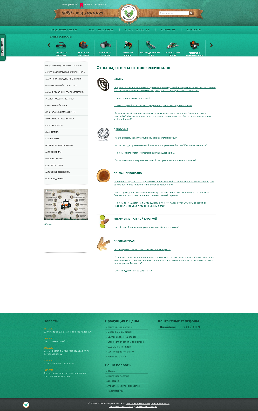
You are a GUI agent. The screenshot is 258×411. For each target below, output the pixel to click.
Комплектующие (101, 29)
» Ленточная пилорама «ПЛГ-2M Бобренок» (65, 72)
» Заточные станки (116, 356)
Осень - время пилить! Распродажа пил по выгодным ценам (67, 352)
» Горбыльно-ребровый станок (59, 119)
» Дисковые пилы (53, 152)
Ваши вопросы (61, 36)
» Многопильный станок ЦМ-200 (60, 112)
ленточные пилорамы (138, 403)
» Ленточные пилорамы (119, 326)
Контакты (194, 29)
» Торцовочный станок (56, 105)
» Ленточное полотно (117, 375)
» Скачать (49, 224)
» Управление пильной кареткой (123, 385)
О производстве (137, 29)
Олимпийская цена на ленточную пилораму (67, 331)
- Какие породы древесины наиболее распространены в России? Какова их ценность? (160, 145)
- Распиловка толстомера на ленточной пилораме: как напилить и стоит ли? (155, 160)
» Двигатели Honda (54, 165)
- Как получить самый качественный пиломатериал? (142, 249)
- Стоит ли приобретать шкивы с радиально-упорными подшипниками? (153, 105)
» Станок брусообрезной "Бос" (59, 99)
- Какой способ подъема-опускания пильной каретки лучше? (146, 227)
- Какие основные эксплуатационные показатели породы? (145, 137)
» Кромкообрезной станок (120, 351)
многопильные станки (121, 406)
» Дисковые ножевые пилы (57, 172)
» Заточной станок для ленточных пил (63, 79)
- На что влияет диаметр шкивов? (132, 97)
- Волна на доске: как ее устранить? (133, 270)
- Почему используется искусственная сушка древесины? (144, 152)
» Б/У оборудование (54, 178)
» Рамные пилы (52, 132)
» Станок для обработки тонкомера (125, 341)
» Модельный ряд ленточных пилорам (63, 65)
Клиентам (168, 29)
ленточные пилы (160, 403)
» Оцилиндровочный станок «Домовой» (64, 92)
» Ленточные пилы (54, 125)
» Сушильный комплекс (118, 346)
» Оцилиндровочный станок (121, 336)
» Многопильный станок (119, 331)
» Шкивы (110, 370)
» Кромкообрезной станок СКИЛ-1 (61, 85)
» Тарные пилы (52, 139)
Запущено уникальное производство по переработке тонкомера (65, 374)
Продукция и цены (63, 29)
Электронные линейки (56, 341)
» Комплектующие (54, 158)
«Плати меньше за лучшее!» (59, 363)
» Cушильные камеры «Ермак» (59, 145)
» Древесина (112, 380)
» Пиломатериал (115, 390)
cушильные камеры (146, 406)
